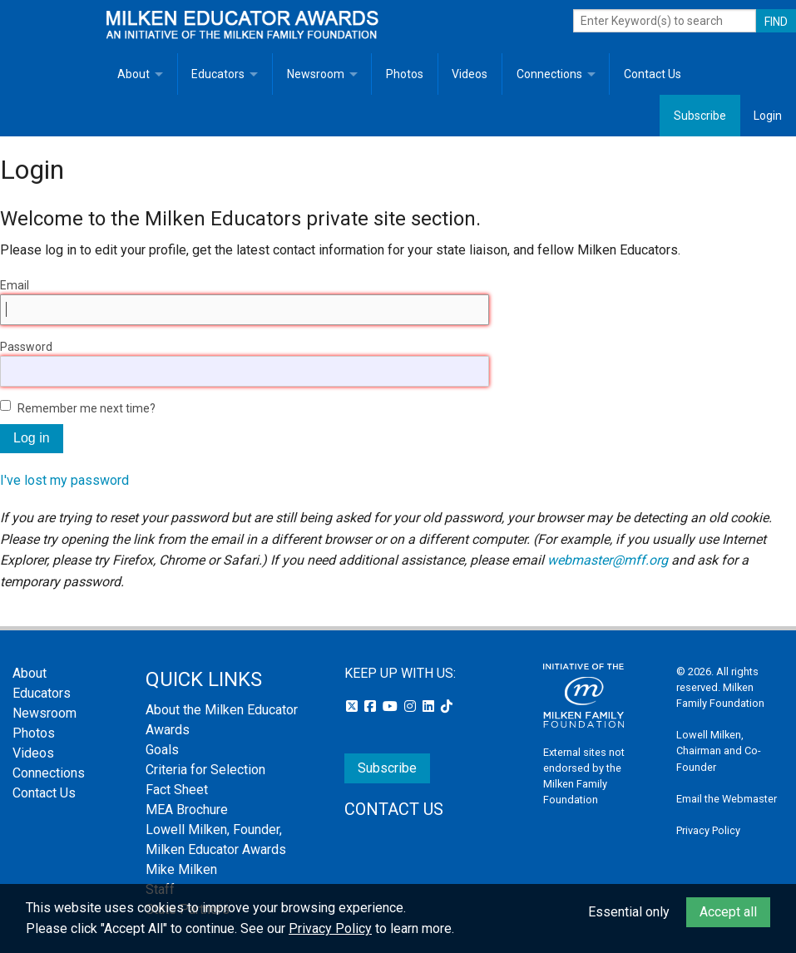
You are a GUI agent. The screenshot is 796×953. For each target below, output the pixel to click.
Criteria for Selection (205, 770)
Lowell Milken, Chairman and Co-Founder (718, 750)
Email (14, 285)
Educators (218, 74)
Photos (404, 74)
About (133, 74)
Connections (549, 74)
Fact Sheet (177, 789)
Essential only (629, 912)
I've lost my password (64, 480)
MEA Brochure (187, 809)
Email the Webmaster (726, 799)
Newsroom (315, 74)
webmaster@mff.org (607, 560)
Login (768, 115)
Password (26, 346)
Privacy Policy (708, 830)
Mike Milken (181, 869)
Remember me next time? (86, 408)
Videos (469, 74)
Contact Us (652, 74)
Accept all (728, 912)
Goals (162, 750)
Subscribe (700, 115)
